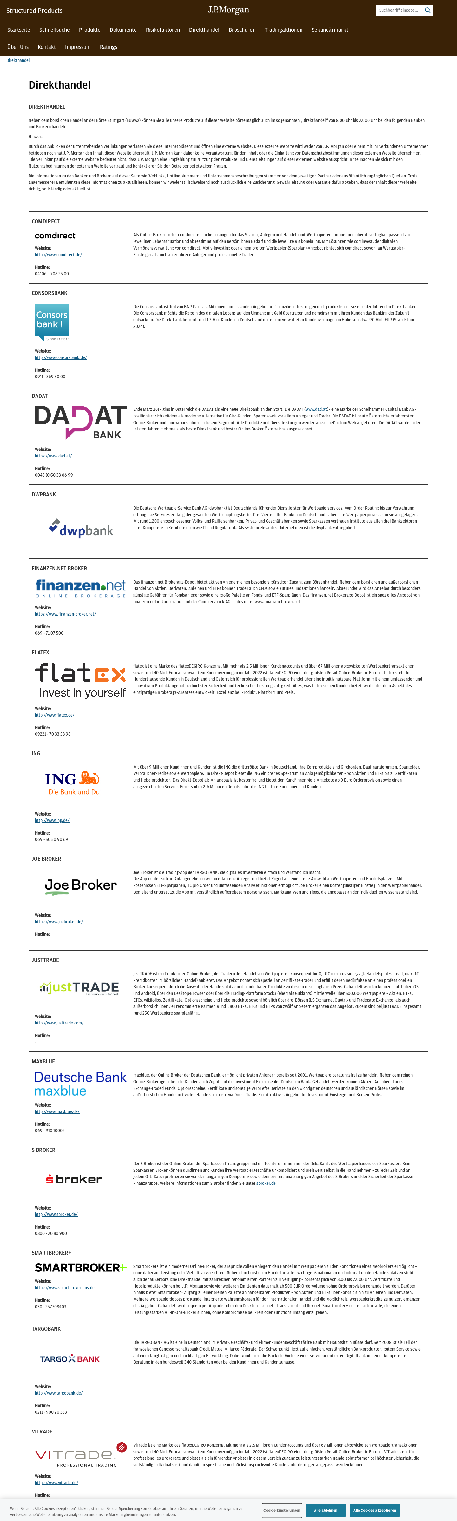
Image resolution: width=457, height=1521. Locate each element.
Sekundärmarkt (330, 29)
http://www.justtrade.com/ (59, 1022)
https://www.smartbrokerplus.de (65, 1287)
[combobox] (404, 10)
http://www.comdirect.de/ (58, 254)
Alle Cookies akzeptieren (374, 1510)
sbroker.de (266, 1183)
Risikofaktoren (163, 29)
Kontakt (47, 46)
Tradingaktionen (283, 29)
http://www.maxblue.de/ (57, 1111)
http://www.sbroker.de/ (56, 1214)
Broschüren (242, 29)
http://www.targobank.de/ (59, 1393)
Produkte (90, 29)
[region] (228, 1510)
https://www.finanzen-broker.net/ (65, 614)
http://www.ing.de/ (52, 820)
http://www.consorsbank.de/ (61, 357)
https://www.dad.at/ (53, 455)
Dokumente (123, 29)
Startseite (18, 29)
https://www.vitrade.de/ (56, 1482)
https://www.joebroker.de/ (59, 921)
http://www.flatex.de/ (55, 714)
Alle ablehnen (326, 1510)
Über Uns (18, 46)
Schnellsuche (54, 29)
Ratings (108, 46)
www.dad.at (316, 409)
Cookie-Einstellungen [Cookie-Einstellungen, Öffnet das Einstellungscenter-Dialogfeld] (281, 1510)
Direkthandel (204, 29)
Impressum (78, 46)
